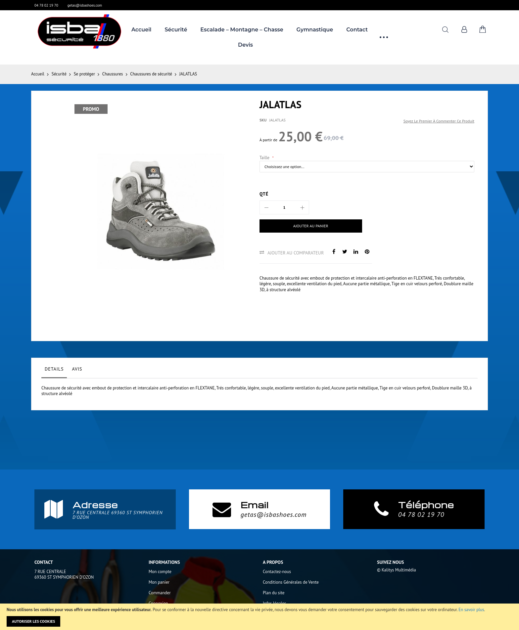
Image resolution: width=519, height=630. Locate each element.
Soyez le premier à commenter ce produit (438, 120)
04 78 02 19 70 (46, 5)
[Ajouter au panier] (311, 226)
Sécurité (59, 74)
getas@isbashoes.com (85, 5)
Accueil (37, 74)
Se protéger (84, 74)
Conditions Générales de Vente (291, 582)
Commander (160, 593)
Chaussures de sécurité (151, 74)
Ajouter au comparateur (295, 253)
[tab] (54, 370)
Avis (77, 369)
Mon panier (159, 582)
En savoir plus (471, 609)
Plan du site (273, 593)
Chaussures (112, 74)
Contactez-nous (277, 571)
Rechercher (445, 29)
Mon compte (160, 571)
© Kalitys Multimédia (396, 570)
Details (54, 369)
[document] (259, 617)
